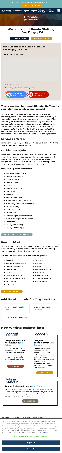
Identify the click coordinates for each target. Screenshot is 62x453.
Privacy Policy (38, 418)
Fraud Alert (26, 418)
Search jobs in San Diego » (16, 235)
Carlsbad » (38, 309)
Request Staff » (41, 38)
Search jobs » (19, 38)
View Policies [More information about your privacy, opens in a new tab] (42, 432)
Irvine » (25, 318)
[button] (31, 68)
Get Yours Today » (32, 5)
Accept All (31, 449)
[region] (31, 435)
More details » (15, 366)
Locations (15, 418)
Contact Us (5, 418)
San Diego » (38, 386)
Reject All (31, 443)
